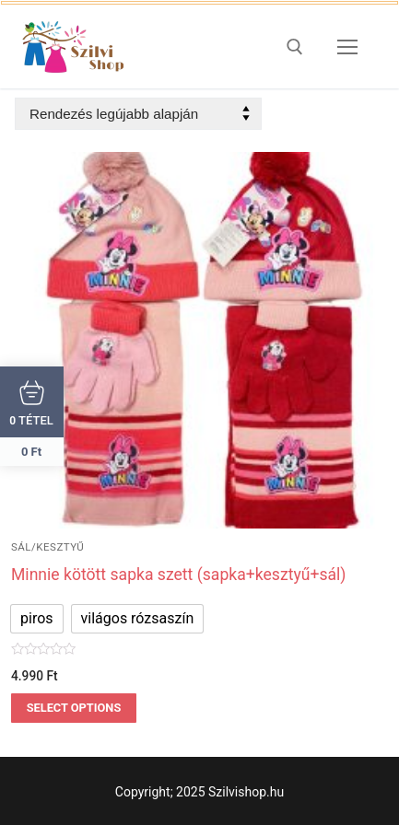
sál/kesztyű (47, 546)
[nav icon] (347, 47)
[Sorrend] (138, 114)
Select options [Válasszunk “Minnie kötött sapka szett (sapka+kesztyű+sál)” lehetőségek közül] (74, 708)
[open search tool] (295, 47)
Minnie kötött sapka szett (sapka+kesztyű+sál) (178, 574)
